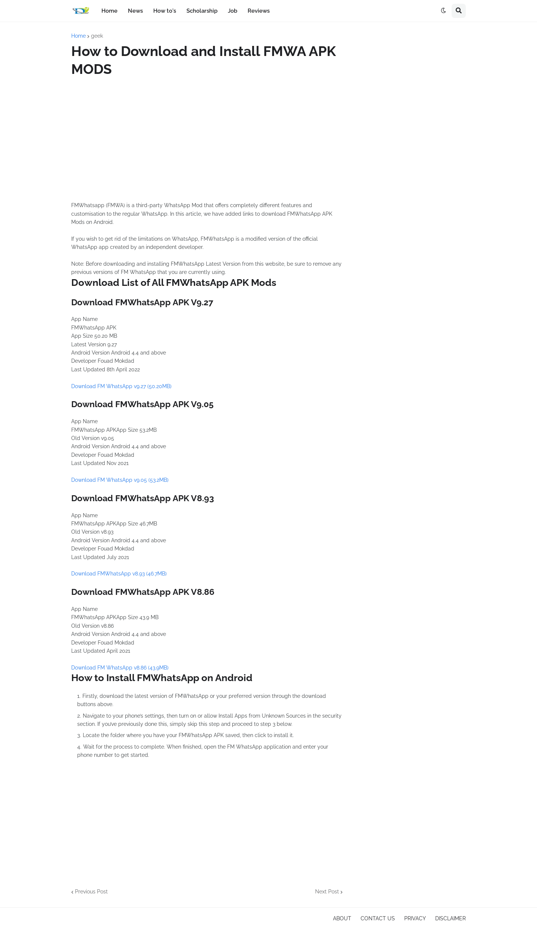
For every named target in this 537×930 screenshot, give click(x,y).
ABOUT (342, 918)
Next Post (327, 892)
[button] (443, 11)
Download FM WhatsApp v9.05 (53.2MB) (120, 480)
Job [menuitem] (232, 10)
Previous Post (91, 892)
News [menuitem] (135, 10)
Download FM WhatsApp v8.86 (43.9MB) (120, 668)
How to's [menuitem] (164, 10)
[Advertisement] (207, 139)
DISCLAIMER (450, 918)
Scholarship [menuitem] (201, 10)
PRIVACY (415, 918)
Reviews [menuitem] (259, 10)
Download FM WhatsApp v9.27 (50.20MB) (121, 386)
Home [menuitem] (109, 10)
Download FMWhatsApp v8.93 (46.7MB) (119, 574)
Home (78, 35)
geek (97, 35)
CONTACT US (378, 918)
